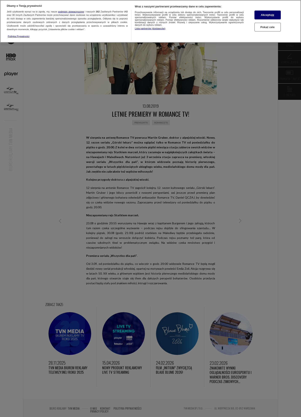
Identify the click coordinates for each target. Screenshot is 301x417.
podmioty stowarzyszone (71, 11)
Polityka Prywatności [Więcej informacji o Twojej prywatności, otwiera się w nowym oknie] (18, 36)
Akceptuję (267, 14)
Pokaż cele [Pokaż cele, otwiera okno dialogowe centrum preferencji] (267, 27)
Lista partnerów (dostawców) (150, 28)
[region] (150, 21)
